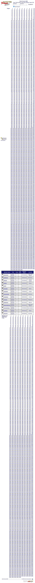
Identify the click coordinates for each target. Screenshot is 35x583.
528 (29, 70)
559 (31, 74)
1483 (16, 185)
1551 (12, 194)
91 (12, 19)
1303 (16, 164)
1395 (21, 175)
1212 (14, 153)
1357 (26, 170)
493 (17, 67)
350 (34, 49)
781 (12, 102)
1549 (31, 193)
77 (26, 16)
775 (21, 100)
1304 (19, 164)
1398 (29, 175)
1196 (24, 151)
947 (26, 121)
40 (34, 12)
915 (21, 117)
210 (34, 32)
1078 (29, 136)
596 (24, 79)
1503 (16, 188)
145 (21, 25)
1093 (16, 139)
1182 (14, 149)
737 (26, 96)
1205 (21, 152)
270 (34, 39)
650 (34, 85)
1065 (21, 135)
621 (12, 82)
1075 (21, 136)
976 (24, 124)
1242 (14, 157)
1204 (19, 152)
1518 (29, 189)
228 (29, 34)
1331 (12, 167)
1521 (12, 190)
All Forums (4, 138)
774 (19, 100)
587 (26, 78)
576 (24, 76)
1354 (19, 170)
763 (17, 99)
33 (16, 12)
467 (26, 63)
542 (14, 73)
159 (31, 26)
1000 (33, 127)
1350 (33, 169)
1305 (21, 164)
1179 (31, 148)
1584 (19, 197)
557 (26, 74)
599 (31, 79)
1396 (24, 175)
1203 (16, 152)
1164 (19, 147)
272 (14, 40)
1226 (24, 154)
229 (31, 34)
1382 (14, 173)
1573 (16, 196)
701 (12, 92)
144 (19, 25)
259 (31, 38)
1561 (12, 195)
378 (29, 52)
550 (34, 73)
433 (17, 60)
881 (12, 114)
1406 (24, 176)
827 (26, 106)
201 (12, 32)
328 (29, 46)
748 (29, 97)
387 (26, 54)
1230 (33, 154)
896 (24, 115)
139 (31, 24)
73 (16, 16)
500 (34, 67)
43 (16, 13)
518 (29, 69)
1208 (29, 152)
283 (17, 42)
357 (26, 50)
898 (29, 115)
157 (26, 26)
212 (14, 33)
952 (14, 122)
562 (14, 75)
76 (24, 16)
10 (34, 8)
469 (31, 63)
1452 (14, 182)
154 (19, 26)
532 (14, 72)
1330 (33, 166)
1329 (31, 166)
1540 (33, 191)
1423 (16, 178)
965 (21, 123)
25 (21, 10)
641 (12, 85)
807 (26, 104)
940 (34, 120)
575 (21, 76)
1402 (14, 176)
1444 (19, 181)
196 (24, 31)
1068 (29, 135)
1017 (26, 129)
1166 (24, 147)
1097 (26, 139)
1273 (16, 160)
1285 (21, 161)
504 (19, 68)
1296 (24, 163)
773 (17, 100)
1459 (31, 182)
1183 (16, 149)
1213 (16, 153)
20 (34, 9)
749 (31, 97)
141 (12, 25)
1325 (21, 166)
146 (24, 25)
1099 (31, 139)
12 (14, 9)
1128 (29, 142)
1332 (14, 167)
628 (29, 82)
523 (17, 70)
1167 (26, 147)
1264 (19, 159)
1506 (24, 188)
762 (14, 99)
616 (24, 81)
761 (12, 99)
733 (17, 96)
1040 (33, 131)
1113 (16, 141)
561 (12, 75)
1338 (29, 167)
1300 (33, 163)
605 (21, 80)
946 (24, 121)
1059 (31, 134)
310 (34, 44)
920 (34, 117)
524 (19, 70)
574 (19, 76)
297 (26, 43)
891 (12, 115)
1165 (21, 147)
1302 (14, 164)
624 (19, 82)
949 (31, 121)
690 (34, 90)
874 (19, 112)
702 (14, 92)
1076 (24, 136)
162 (14, 27)
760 (34, 98)
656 (24, 86)
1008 (29, 128)
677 (26, 88)
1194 (19, 151)
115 (21, 21)
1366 (24, 171)
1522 (14, 190)
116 (24, 21)
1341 (12, 169)
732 (14, 96)
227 (26, 34)
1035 (21, 131)
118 (29, 21)
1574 (19, 196)
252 (14, 38)
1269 (31, 159)
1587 (26, 197)
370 (34, 51)
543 (17, 73)
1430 (33, 178)
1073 (16, 136)
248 (29, 37)
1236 (24, 155)
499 (31, 67)
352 (14, 50)
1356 (24, 170)
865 (21, 111)
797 (26, 103)
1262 (14, 159)
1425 (21, 178)
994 (19, 127)
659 (31, 86)
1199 (31, 151)
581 (12, 78)
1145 (21, 145)
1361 (12, 171)
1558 (29, 194)
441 (12, 61)
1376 (24, 172)
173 (17, 28)
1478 (29, 184)
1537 (26, 191)
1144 (19, 145)
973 (17, 124)
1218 (29, 153)
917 (26, 117)
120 (34, 21)
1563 (16, 195)
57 (26, 14)
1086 (24, 137)
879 (31, 112)
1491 (12, 187)
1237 (26, 155)
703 (17, 92)
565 (21, 75)
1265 (21, 159)
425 (21, 58)
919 (31, 117)
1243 (16, 157)
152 (14, 26)
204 (19, 32)
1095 (21, 139)
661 (12, 87)
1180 (33, 148)
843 (17, 109)
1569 (31, 195)
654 (19, 86)
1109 (31, 140)
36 (24, 12)
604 (19, 80)
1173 (16, 148)
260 (34, 38)
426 (24, 58)
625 (21, 82)
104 (19, 20)
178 (29, 28)
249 (31, 37)
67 (26, 15)
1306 (24, 164)
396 (24, 55)
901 (12, 116)
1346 (24, 169)
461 (12, 63)
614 (19, 81)
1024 (19, 130)
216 (24, 33)
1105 (21, 140)
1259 (31, 158)
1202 (14, 152)
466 (24, 63)
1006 (24, 128)
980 (34, 124)
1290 (33, 161)
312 (14, 45)
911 (12, 117)
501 (12, 68)
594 (19, 79)
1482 (14, 185)
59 (31, 14)
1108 (29, 140)
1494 (19, 187)
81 (12, 18)
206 (24, 32)
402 (14, 56)
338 (29, 48)
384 (19, 54)
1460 (33, 182)
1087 (26, 137)
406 (24, 56)
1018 (29, 129)
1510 (33, 188)
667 (26, 87)
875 (21, 112)
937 (26, 120)
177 (26, 28)
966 (24, 123)
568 (29, 75)
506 (24, 68)
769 (31, 99)
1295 (21, 163)
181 (12, 30)
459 (31, 62)
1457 (26, 182)
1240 (33, 155)
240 (34, 36)
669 (31, 87)
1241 (12, 157)
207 (26, 32)
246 (24, 37)
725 (21, 94)
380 (34, 52)
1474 (19, 184)
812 (14, 105)
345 (21, 49)
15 (21, 9)
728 (29, 94)
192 (14, 31)
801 (12, 104)
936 (24, 120)
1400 (33, 175)
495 (21, 67)
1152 (14, 146)
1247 (26, 157)
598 (29, 79)
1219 (31, 153)
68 (29, 15)
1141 (12, 145)
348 (29, 49)
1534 (19, 191)
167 (26, 27)
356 (24, 50)
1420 (33, 177)
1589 (31, 197)
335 (21, 48)
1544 (19, 193)
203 (17, 32)
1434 (19, 179)
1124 (19, 142)
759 (31, 98)
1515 (21, 189)
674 (19, 88)
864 (19, 111)
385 (21, 54)
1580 (33, 196)
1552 (14, 194)
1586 (24, 197)
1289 (31, 161)
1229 (31, 154)
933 (17, 120)
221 (12, 34)
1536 (24, 191)
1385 (21, 173)
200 (34, 31)
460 (34, 62)
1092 (14, 139)
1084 (19, 137)
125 (21, 22)
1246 (24, 157)
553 (17, 74)
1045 (21, 133)
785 (21, 102)
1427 (26, 178)
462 (14, 63)
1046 (24, 133)
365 (21, 51)
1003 (16, 128)
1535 (21, 191)
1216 (24, 153)
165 (21, 27)
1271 (12, 160)
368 (29, 51)
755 (21, 98)
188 (29, 30)
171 (12, 28)
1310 (33, 164)
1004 (19, 128)
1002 (14, 128)
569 (31, 75)
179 (31, 28)
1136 (24, 143)
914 (19, 117)
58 (29, 14)
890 (34, 114)
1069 (31, 135)
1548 (29, 193)
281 (12, 42)
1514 (19, 189)
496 (24, 67)
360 (34, 50)
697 (26, 91)
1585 (21, 197)
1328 (29, 166)
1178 (29, 148)
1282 (14, 161)
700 (34, 91)
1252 (14, 158)
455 (21, 62)
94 (19, 19)
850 (34, 109)
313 (17, 45)
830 (34, 106)
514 (19, 69)
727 (26, 94)
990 (34, 126)
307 (26, 44)
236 (24, 36)
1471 (12, 184)
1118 (29, 141)
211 (12, 33)
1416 (24, 177)
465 (21, 63)
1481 (12, 185)
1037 (26, 131)
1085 (21, 137)
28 (29, 10)
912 (14, 117)
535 (21, 72)
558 (29, 74)
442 (14, 61)
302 (14, 44)
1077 (26, 136)
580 (34, 76)
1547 (26, 193)
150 (34, 25)
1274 (19, 160)
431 (12, 60)
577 (26, 76)
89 (31, 18)
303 (17, 44)
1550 (33, 193)
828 (29, 106)
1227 (26, 154)
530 (34, 70)
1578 (29, 196)
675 (21, 88)
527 (26, 70)
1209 (31, 152)
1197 (26, 151)
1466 (24, 183)
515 (21, 69)
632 (14, 84)
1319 (31, 165)
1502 (14, 188)
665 (21, 87)
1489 (31, 185)
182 (14, 30)
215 (21, 33)
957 (26, 122)
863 (17, 111)
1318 (29, 165)
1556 (24, 194)
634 (19, 84)
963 (17, 123)
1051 (12, 134)
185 (21, 30)
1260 (33, 158)
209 (31, 32)
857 (26, 110)
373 (17, 52)
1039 (31, 131)
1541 (12, 193)
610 (34, 80)
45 (21, 13)
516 (24, 69)
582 (14, 78)
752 (14, 98)
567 (26, 75)
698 (29, 91)
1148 (29, 145)
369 (31, 51)
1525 (21, 190)
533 (17, 72)
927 (26, 118)
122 (14, 22)
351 (12, 50)
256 (24, 38)
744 (19, 97)
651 (12, 86)
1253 (16, 158)
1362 (14, 171)
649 (31, 85)
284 (19, 42)
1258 (29, 158)
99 (31, 19)
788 (29, 102)
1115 (21, 141)
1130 (33, 142)
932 (14, 120)
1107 (26, 140)
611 (12, 81)
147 (26, 25)
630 (34, 82)
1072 (14, 136)
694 (19, 91)
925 (21, 118)
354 (19, 50)
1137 (26, 143)
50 (34, 13)
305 (21, 44)
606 (24, 80)
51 (12, 14)
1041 (12, 133)
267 (26, 39)
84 (19, 18)
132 (14, 24)
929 (31, 118)
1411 (12, 177)
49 (31, 13)
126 (24, 22)
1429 (31, 178)
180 (34, 28)
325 (21, 46)
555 (21, 74)
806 (24, 104)
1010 (33, 128)
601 (12, 80)
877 (26, 112)
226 (24, 34)
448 (29, 61)
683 (17, 90)
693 (17, 91)
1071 (12, 136)
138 (29, 24)
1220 (33, 153)
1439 (31, 179)
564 (19, 75)
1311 (12, 165)
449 (31, 61)
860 (34, 110)
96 (24, 19)
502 (14, 68)
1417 (26, 177)
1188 (29, 149)
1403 (16, 176)
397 (26, 55)
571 (12, 76)
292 (14, 43)
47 (26, 13)
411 (12, 57)
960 (34, 122)
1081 (12, 137)
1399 (31, 175)
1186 (24, 149)
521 (12, 70)
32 (14, 12)
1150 (33, 145)
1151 (12, 146)
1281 (12, 161)
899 (31, 115)
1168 (29, 147)
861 (12, 111)
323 (17, 46)
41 (12, 13)
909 (31, 116)
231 (12, 36)
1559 (31, 194)
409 (31, 56)
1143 (16, 145)
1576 (24, 196)
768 (29, 99)
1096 (24, 139)
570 (34, 75)
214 (19, 33)
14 (19, 9)
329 (31, 46)
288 (29, 42)
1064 (19, 135)
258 (29, 38)
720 (34, 93)
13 (16, 9)
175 (21, 28)
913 (17, 117)
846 (24, 109)
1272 (14, 160)
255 (21, 38)
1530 (33, 190)
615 (21, 81)
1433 (16, 179)
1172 (14, 148)
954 (19, 122)
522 (14, 70)
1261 (12, 159)
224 (19, 34)
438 (29, 60)
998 (29, 127)
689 (31, 90)
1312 (14, 165)
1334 (19, 167)
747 (26, 97)
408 (29, 56)
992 (14, 127)
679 (31, 88)
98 (29, 19)
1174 (19, 148)
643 (17, 85)
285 (21, 42)
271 (12, 40)
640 (34, 84)
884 (19, 114)
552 (14, 74)
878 (29, 112)
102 (14, 20)
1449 (31, 181)
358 (29, 50)
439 (31, 60)
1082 (14, 137)
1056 (24, 134)
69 (31, 15)
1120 (33, 141)
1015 (21, 129)
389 (31, 54)
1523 (16, 190)
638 (29, 84)
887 (26, 114)
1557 (26, 194)
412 (14, 57)
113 (17, 21)
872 (14, 112)
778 (29, 100)
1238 (29, 155)
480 (34, 64)
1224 (19, 154)
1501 (12, 188)
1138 (29, 143)
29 (31, 10)
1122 (14, 142)
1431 (12, 179)
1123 (16, 142)
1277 (26, 160)
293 (17, 43)
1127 (26, 142)
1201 (12, 152)
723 (17, 94)
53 (16, 14)
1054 (19, 134)
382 (14, 54)
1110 (33, 140)
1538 (29, 191)
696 (24, 91)
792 (14, 103)
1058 (29, 134)
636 (24, 84)
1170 (33, 147)
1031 (12, 131)
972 (14, 124)
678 (29, 88)
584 (19, 78)
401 (12, 56)
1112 (14, 141)
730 (34, 94)
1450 (33, 181)
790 (34, 102)
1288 (29, 161)
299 (31, 43)
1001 (12, 128)
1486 (24, 185)
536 (24, 72)
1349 (31, 169)
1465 (21, 183)
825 (21, 106)
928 (29, 118)
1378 (29, 172)
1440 (33, 179)
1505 (21, 188)
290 (34, 42)
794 (19, 103)
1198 (29, 151)
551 (12, 74)
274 (19, 40)
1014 (19, 129)
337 (26, 48)
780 (34, 100)
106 (24, 20)
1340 (33, 167)
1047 (26, 133)
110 (34, 20)
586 (24, 78)
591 (12, 79)
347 (26, 49)
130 (34, 22)
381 (12, 54)
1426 (24, 178)
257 (26, 38)
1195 (21, 151)
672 (14, 88)
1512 (14, 189)
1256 (24, 158)
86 (24, 18)
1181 (12, 149)
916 (24, 117)
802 (14, 104)
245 (21, 37)
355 (21, 50)
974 (19, 124)
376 (24, 52)
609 (31, 80)
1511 (12, 189)
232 (14, 36)
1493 (16, 187)
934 (19, 120)
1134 (19, 143)
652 (14, 86)
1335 (21, 167)
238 (29, 36)
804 (19, 104)
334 (19, 48)
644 (19, 85)
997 (26, 127)
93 (16, 19)
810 (34, 104)
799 (31, 103)
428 (29, 58)
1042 (14, 133)
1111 (12, 141)
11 (12, 9)
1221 (12, 154)
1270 (33, 159)
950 (34, 121)
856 (24, 110)
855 (21, 110)
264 (19, 39)
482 (14, 66)
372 (14, 52)
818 (29, 105)
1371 (12, 172)
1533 (16, 191)
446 (24, 61)
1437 (26, 179)
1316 (24, 165)
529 (31, 70)
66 (24, 15)
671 (12, 88)
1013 (16, 129)
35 (21, 12)
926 (24, 118)
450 (34, 61)
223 (17, 34)
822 (14, 106)
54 (19, 14)
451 (12, 62)
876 (24, 112)
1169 (31, 147)
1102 (14, 140)
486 (24, 66)
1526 (24, 190)
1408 (29, 176)
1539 (31, 191)
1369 (31, 171)
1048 (29, 133)
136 (24, 24)
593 (17, 79)
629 (31, 82)
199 (31, 31)
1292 (14, 163)
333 (17, 48)
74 (19, 16)
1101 (12, 140)
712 (14, 93)
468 (29, 63)
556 (24, 74)
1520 (33, 189)
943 (17, 121)
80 (34, 16)
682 (14, 90)
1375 (21, 172)
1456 (24, 182)
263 (17, 39)
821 (12, 106)
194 (19, 31)
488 (29, 66)
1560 (33, 194)
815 (21, 105)
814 (19, 105)
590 (34, 78)
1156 (24, 146)
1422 (14, 178)
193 (17, 31)
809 (31, 104)
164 (19, 27)
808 (29, 104)
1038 (29, 131)
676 (24, 88)
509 (31, 68)
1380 (33, 172)
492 (14, 67)
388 (29, 54)
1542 (14, 193)
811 (12, 105)
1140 (33, 143)
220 (34, 33)
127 (26, 22)
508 (29, 68)
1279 (31, 160)
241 (12, 37)
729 (31, 94)
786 (24, 102)
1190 (33, 149)
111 (12, 21)
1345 (21, 169)
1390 (33, 173)
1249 (31, 157)
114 (19, 21)
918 (29, 117)
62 (14, 15)
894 (19, 115)
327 (26, 46)
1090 (33, 137)
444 (19, 61)
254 (19, 38)
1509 (31, 188)
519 (31, 69)
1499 (31, 187)
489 (31, 66)
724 (19, 94)
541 (12, 73)
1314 (19, 165)
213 (17, 33)
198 (29, 31)
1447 (26, 181)
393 (17, 55)
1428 (29, 178)
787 (26, 102)
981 (12, 126)
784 (19, 102)
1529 (31, 190)
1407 (26, 176)
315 (21, 45)
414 (19, 57)
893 (17, 115)
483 (17, 66)
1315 (21, 165)
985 (21, 126)
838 (29, 108)
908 (29, 116)
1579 (31, 196)
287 (26, 42)
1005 (21, 128)
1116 (24, 141)
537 (26, 72)
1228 (29, 154)
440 (34, 60)
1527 (26, 190)
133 (17, 24)
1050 (33, 133)
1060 (33, 134)
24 (19, 10)
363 (17, 51)
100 (34, 19)
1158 (29, 146)
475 (21, 64)
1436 (24, 179)
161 (12, 27)
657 (26, 86)
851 (12, 110)
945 (21, 121)
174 (19, 28)
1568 (29, 195)
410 (34, 56)
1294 (19, 163)
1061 (12, 135)
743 (17, 97)
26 (24, 10)
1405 (21, 176)
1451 (12, 182)
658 (29, 86)
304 (19, 44)
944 (19, 121)
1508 (29, 188)
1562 (14, 195)
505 (21, 68)
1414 (19, 177)
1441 (12, 181)
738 (29, 96)
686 (24, 90)
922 (14, 118)
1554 (19, 194)
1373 (16, 172)
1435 (21, 179)
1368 (29, 171)
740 (34, 96)
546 (24, 73)
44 (19, 13)
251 (12, 38)
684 (19, 90)
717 (26, 93)
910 (34, 116)
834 (19, 108)
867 (26, 111)
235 (21, 36)
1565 (21, 195)
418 (29, 57)
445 (21, 61)
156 (24, 26)
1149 (31, 145)
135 (21, 24)
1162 (14, 147)
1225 (21, 154)
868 (29, 111)
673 (17, 88)
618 (29, 81)
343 (17, 49)
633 (17, 84)
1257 (26, 158)
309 (31, 44)
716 (24, 93)
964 (19, 123)
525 (21, 70)
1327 (26, 166)
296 (24, 43)
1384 (19, 173)
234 (19, 36)
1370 (33, 171)
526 (24, 70)
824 (19, 106)
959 (31, 122)
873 (17, 112)
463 (17, 63)
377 (26, 52)
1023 (16, 130)
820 (34, 105)
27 (26, 10)
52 (14, 14)
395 (21, 55)
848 (29, 109)
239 (31, 36)
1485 (21, 185)
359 (31, 50)
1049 (31, 133)
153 (17, 26)
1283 (16, 161)
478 (29, 64)
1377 (26, 172)
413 (17, 57)
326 (24, 46)
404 (19, 56)
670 (34, 87)
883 (17, 114)
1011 (12, 129)
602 (14, 80)
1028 (29, 130)
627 (26, 82)
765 (21, 99)
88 (29, 18)
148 (29, 25)
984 (19, 126)
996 (24, 127)
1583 (16, 197)
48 (29, 13)
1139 (31, 143)
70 (34, 15)
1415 (21, 177)
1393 (16, 175)
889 (31, 114)
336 (24, 48)
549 (31, 73)
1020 (33, 129)
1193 (16, 151)
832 (14, 108)
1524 (19, 190)
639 (31, 84)
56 (24, 14)
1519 (31, 189)
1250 (33, 157)
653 (17, 86)
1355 (21, 170)
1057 (26, 134)
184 (19, 30)
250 (34, 37)
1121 (12, 142)
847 (26, 109)
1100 (33, 139)
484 (19, 66)
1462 (14, 183)
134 (19, 24)
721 (12, 94)
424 (19, 58)
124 (19, 22)
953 (17, 122)
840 (34, 108)
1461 (12, 183)
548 (29, 73)
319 (31, 45)
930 (34, 118)
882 (14, 114)
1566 (24, 195)
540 (34, 72)
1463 (16, 183)
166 (24, 27)
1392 (14, 175)
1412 (14, 177)
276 (24, 40)
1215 (21, 153)
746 (24, 97)
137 (26, 24)
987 (26, 126)
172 (14, 28)
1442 (14, 181)
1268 (29, 159)
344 (19, 49)
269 (31, 39)
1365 (21, 171)
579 (31, 76)
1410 (33, 176)
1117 (26, 141)
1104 (19, 140)
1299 (31, 163)
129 (31, 22)
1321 (12, 166)
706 (24, 92)
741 (12, 97)
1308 (29, 164)
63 (16, 15)
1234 (19, 155)
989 (31, 126)
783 (17, 102)
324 (19, 46)
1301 (12, 164)
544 (19, 73)
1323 (16, 166)
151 (12, 26)
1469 (31, 183)
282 (14, 42)
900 (34, 115)
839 (31, 108)
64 (19, 15)
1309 (31, 164)
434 (19, 60)
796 (24, 103)
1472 (14, 184)
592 (14, 79)
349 (31, 49)
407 (26, 56)
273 (17, 40)
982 (14, 126)
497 (26, 67)
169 (31, 27)
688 (29, 90)
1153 (16, 146)
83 (16, 18)
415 (21, 57)
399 (31, 55)
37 (26, 12)
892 (14, 115)
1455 (21, 182)
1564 (19, 195)
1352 (14, 170)
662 (14, 87)
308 (29, 44)
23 (16, 10)
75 (21, 16)
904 (19, 116)
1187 (26, 149)
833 (17, 108)
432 (14, 60)
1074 (19, 136)
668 (29, 87)
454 (19, 62)
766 (24, 99)
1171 (12, 148)
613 (17, 81)
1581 (12, 197)
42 (14, 13)
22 (14, 10)
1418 (29, 177)
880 (34, 112)
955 (21, 122)
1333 (16, 167)
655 (21, 86)
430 (34, 58)
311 (12, 45)
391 (12, 55)
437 (26, 60)
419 (31, 57)
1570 (33, 195)
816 (24, 105)
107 (26, 20)
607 (26, 80)
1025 (21, 130)
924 (19, 118)
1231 (12, 155)
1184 (19, 149)
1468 (29, 183)
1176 (24, 148)
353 (17, 50)
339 (31, 48)
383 (17, 54)
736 (24, 96)
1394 (19, 175)
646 (24, 85)
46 (24, 13)
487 (26, 66)
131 (12, 24)
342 (14, 49)
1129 (31, 142)
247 (26, 37)
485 (21, 66)
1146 (24, 145)
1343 (16, 169)
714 (19, 93)
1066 (24, 135)
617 (26, 81)
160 (34, 26)
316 (24, 45)
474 (19, 64)
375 (21, 52)
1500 (33, 187)
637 (26, 84)
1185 (21, 149)
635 (21, 84)
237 (26, 36)
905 (21, 116)
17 (26, 9)
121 (12, 22)
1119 (31, 141)
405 (21, 56)
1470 (33, 183)
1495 (21, 187)
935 (21, 120)
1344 (19, 169)
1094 (19, 139)
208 (29, 32)
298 (29, 43)
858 (29, 110)
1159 (31, 146)
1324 (19, 166)
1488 (29, 185)
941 (12, 121)
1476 (24, 184)
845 (21, 109)
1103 (16, 140)
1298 (29, 163)
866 (24, 111)
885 (21, 114)
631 (12, 84)
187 (26, 30)
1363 (16, 171)
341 (12, 49)
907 (26, 116)
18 (29, 9)
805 (21, 104)
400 (34, 55)
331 (12, 48)
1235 (21, 155)
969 (31, 123)
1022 (14, 130)
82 (14, 18)
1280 (33, 160)
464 (19, 63)
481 (12, 66)
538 (29, 72)
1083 (16, 137)
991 (12, 127)
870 (34, 111)
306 (24, 44)
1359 (31, 170)
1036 (24, 131)
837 (26, 108)
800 (34, 103)
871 (12, 112)
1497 (26, 187)
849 (31, 109)
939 (31, 120)
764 (19, 99)
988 (29, 126)
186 (24, 30)
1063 (16, 135)
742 (14, 97)
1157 (26, 146)
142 (14, 25)
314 (19, 45)
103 (17, 20)
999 (31, 127)
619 (31, 81)
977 (26, 124)
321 (12, 46)
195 (21, 31)
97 (26, 19)
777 (26, 100)
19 (31, 9)
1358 (29, 170)
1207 (26, 152)
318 (29, 45)
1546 (24, 193)
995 (21, 127)
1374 (19, 172)
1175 (21, 148)
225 (21, 34)
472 (14, 64)
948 (29, 121)
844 (19, 109)
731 (12, 96)
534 (19, 72)
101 (12, 20)
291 (12, 43)
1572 (14, 196)
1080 (33, 136)
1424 (19, 178)
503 (17, 68)
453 (17, 62)
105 (21, 20)
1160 (33, 146)
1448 (29, 181)
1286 (24, 161)
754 (19, 98)
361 (12, 51)
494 (19, 67)
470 (34, 63)
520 (34, 69)
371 (12, 52)
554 (19, 74)
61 (12, 15)
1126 (24, 142)
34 (19, 12)
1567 (26, 195)
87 (26, 18)
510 (34, 68)
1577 (26, 196)
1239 (31, 155)
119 (31, 21)
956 (24, 122)
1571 (12, 196)
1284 (19, 161)
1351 (12, 170)
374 (19, 52)
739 (31, 96)
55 (21, 14)
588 (29, 78)
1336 (24, 167)
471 (12, 64)
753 (17, 98)
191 (12, 31)
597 (26, 79)
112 (14, 21)
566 (24, 75)
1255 (21, 158)
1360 (33, 170)
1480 (33, 184)
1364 (19, 171)
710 (34, 92)
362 (14, 51)
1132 (14, 143)
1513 (16, 189)
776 (24, 100)
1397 (26, 175)
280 (34, 40)
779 (31, 100)
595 (21, 79)
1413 (16, 177)
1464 (19, 183)
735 (21, 96)
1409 (31, 176)
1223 (16, 154)
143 (17, 25)
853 (17, 110)
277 (26, 40)
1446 (24, 181)
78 (29, 16)
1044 (19, 133)
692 (14, 91)
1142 (14, 145)
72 (14, 16)
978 (29, 124)
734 (19, 96)
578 (29, 76)
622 (14, 82)
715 (21, 93)
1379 (31, 172)
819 (31, 105)
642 (14, 85)
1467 (26, 183)
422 (14, 58)
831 (12, 108)
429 (31, 58)
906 (24, 116)
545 (21, 73)
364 (19, 51)
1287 (26, 161)
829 (31, 106)
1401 (12, 176)
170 (34, 27)
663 (17, 87)
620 (34, 81)
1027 (26, 130)
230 (34, 34)
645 (21, 85)
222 (14, 34)
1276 (24, 160)
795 (21, 103)
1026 (24, 130)
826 (24, 106)
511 (12, 69)
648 (29, 85)
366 (24, 51)
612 (14, 81)
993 (17, 127)
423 (17, 58)
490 (34, 66)
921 (12, 118)
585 (21, 78)
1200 (33, 151)
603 (17, 80)
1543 (16, 193)
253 (17, 38)
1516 (24, 189)
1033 (16, 131)
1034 (19, 131)
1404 (19, 176)
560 (34, 74)
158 (29, 26)
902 (14, 116)
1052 (14, 134)
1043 (16, 133)
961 (12, 123)
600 (34, 79)
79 (31, 16)
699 (31, 91)
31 (12, 12)
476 (24, 64)
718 (29, 93)
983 (17, 126)
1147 (26, 145)
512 (14, 69)
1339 (31, 167)
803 (17, 104)
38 (29, 12)
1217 (26, 153)
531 (12, 72)
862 (14, 111)
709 (31, 92)
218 (29, 33)
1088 (29, 137)
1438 (29, 179)
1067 (26, 135)
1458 (29, 182)
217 (26, 33)
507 (26, 68)
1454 (19, 182)
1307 (26, 164)
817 (26, 105)
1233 (16, 155)
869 (31, 111)
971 (12, 124)
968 (29, 123)
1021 (12, 130)
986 (24, 126)
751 (12, 98)
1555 (21, 194)
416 (24, 57)
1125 (21, 142)
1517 (26, 189)
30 (34, 10)
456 (24, 62)
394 (19, 55)
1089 (31, 137)
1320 (33, 165)
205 (21, 32)
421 (12, 58)
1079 (31, 136)
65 (21, 15)
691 (12, 91)
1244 (19, 157)
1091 (12, 139)
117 (26, 21)
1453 (16, 182)
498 (29, 67)
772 (14, 100)
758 (29, 98)
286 (24, 42)
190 (34, 30)
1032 (14, 131)
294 (19, 43)
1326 (24, 166)
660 (34, 86)
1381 (12, 173)
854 (19, 110)
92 (14, 19)
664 (19, 87)
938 (29, 120)
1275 (21, 160)
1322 (14, 166)
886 (24, 114)
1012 (14, 129)
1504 (19, 188)
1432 (14, 179)
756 (24, 98)
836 (24, 108)
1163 (16, 147)
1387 (26, 173)
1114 (19, 141)
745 (21, 97)
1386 (24, 173)
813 (17, 105)
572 (14, 76)
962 (14, 123)
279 (31, 40)
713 (17, 93)
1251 (12, 158)
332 (14, 48)
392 (14, 55)
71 (12, 16)
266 (24, 39)
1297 (26, 163)
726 (24, 94)
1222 (14, 154)
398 (29, 55)
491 (12, 67)
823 (17, 106)
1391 (12, 175)
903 (17, 116)
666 (24, 87)
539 (31, 72)
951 (12, 122)
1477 (26, 184)
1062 (14, 135)
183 (17, 30)
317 (26, 45)
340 (34, 48)
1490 (33, 185)
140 (34, 24)
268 (29, 39)
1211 (12, 153)
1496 (24, 187)
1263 (16, 159)
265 (21, 39)
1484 (19, 185)
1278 (29, 160)
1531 (12, 191)
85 (21, 18)
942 (14, 121)
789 (31, 102)
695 (21, 91)
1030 (33, 130)
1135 (21, 143)
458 (29, 62)
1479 (31, 184)
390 (34, 54)
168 (29, 27)
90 (34, 18)
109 (31, 20)
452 (14, 62)
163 (17, 27)
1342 (14, 169)
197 (26, 31)
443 (17, 61)
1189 (31, 149)
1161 (12, 147)
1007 (26, 128)
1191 (12, 151)
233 (17, 36)
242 (14, 37)
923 (17, 118)
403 (17, 56)
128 (29, 22)
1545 (21, 193)
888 (29, 114)
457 (26, 62)
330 (34, 46)
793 (17, 103)
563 (17, 75)
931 (12, 120)
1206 (24, 152)
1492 (14, 187)
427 (26, 58)
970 (34, 123)
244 (19, 37)
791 (12, 103)
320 (34, 45)
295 (21, 43)
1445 (21, 181)
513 (17, 69)
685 (21, 90)
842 (14, 109)
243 (17, 37)
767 (26, 99)
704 (19, 92)
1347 (26, 169)
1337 (26, 167)
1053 (16, 134)
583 (17, 78)
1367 (26, 171)
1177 (26, 148)
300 (34, 43)
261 (12, 39)
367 (26, 51)
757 (26, 98)
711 (12, 93)
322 (14, 46)
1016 (24, 129)
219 (31, 33)
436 (24, 60)
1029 (31, 130)
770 (34, 99)
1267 (26, 159)
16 (24, 9)
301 (12, 44)
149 (31, 25)
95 (21, 19)
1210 (33, 152)
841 (12, 109)
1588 (29, 197)
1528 (29, 190)
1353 (16, 170)
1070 (33, 135)
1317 (26, 165)
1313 (16, 165)
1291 (12, 163)
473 (17, 64)
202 (14, 32)
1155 (21, 146)
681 (12, 90)
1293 (16, 163)
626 (24, 82)
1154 (19, 146)
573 (17, 76)
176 (24, 28)
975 (21, 124)
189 (31, 30)
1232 (14, 155)
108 (29, 20)
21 (12, 10)
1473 (16, 184)
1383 (16, 173)
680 (34, 88)
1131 (12, 143)
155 (21, 26)
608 (29, 80)
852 (14, 110)
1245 (21, 157)
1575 (21, 196)
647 (26, 85)
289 (31, 42)
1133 (16, 143)
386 (24, 54)
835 (21, 108)
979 (31, 124)
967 (26, 123)
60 (34, 14)
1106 (24, 140)
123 (17, 22)
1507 (26, 188)
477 (26, 64)
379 (31, 52)
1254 (19, 158)
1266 (24, 159)
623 (17, 82)
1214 (19, 153)
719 (31, 93)
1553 (16, 194)
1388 (29, 173)
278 (29, 40)
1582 (14, 197)
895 (21, 115)
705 (21, 92)
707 (26, 92)
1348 (29, 169)
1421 (12, 178)
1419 (31, 177)
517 (26, 69)
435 (21, 60)
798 (29, 103)
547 (26, 73)
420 (34, 57)
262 (14, 39)
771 (12, 100)
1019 (31, 129)
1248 (29, 157)
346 (24, 49)
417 (26, 57)
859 (31, 110)
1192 (14, 151)
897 (26, 115)
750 (34, 97)
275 (21, 40)
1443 (16, 181)
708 (29, 92)
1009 (31, 128)
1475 (21, 184)
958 (29, 122)
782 (14, 102)
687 (26, 90)
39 (31, 12)
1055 (21, 134)
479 (31, 64)
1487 (26, 185)
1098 (29, 139)
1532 (14, 191)
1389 (31, 173)
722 (14, 94)
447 (26, 61)
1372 (14, 172)
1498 (29, 187)
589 (31, 78)
